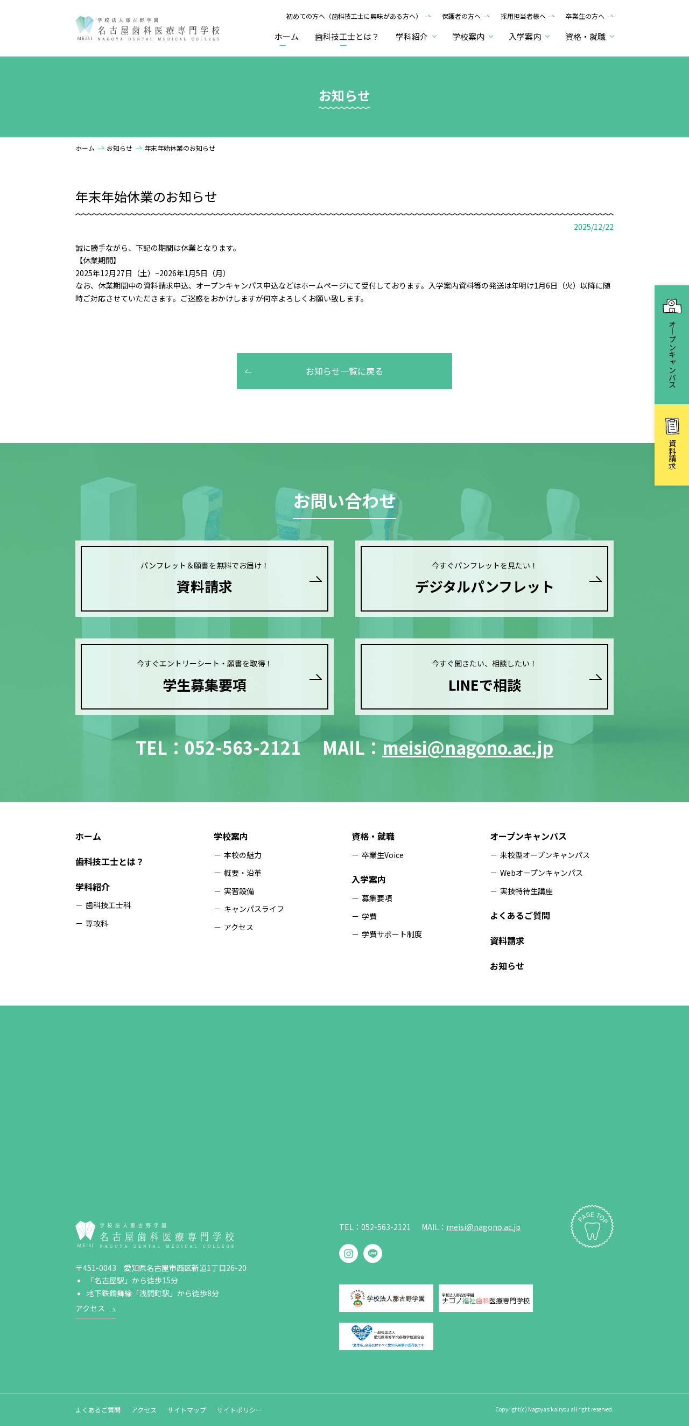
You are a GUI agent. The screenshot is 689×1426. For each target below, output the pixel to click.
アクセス (239, 927)
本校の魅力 (243, 854)
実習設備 (239, 891)
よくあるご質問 (520, 915)
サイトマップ (186, 1409)
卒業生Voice (383, 854)
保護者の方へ (461, 15)
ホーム (287, 36)
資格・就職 (373, 836)
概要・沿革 (243, 872)
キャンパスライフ (254, 908)
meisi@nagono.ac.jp (467, 747)
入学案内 (368, 879)
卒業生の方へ (585, 15)
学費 (369, 916)
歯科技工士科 (108, 905)
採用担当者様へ (523, 15)
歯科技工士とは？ (347, 36)
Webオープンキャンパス (541, 872)
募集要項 (377, 898)
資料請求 (507, 940)
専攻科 (97, 923)
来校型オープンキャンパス (545, 854)
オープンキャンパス (528, 836)
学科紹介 (92, 886)
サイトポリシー (239, 1409)
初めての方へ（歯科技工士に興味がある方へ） (354, 15)
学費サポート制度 (392, 934)
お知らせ (119, 147)
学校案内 (231, 836)
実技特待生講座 (526, 891)
